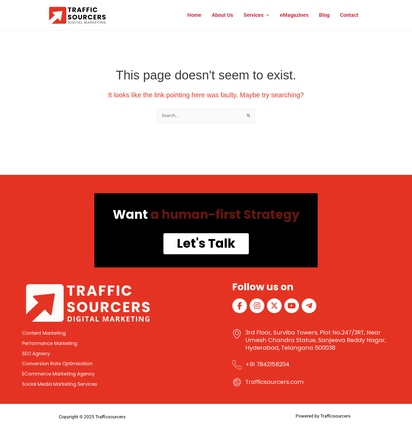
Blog (324, 15)
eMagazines (294, 15)
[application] (266, 15)
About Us (222, 15)
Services (256, 15)
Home (194, 15)
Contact (349, 15)
